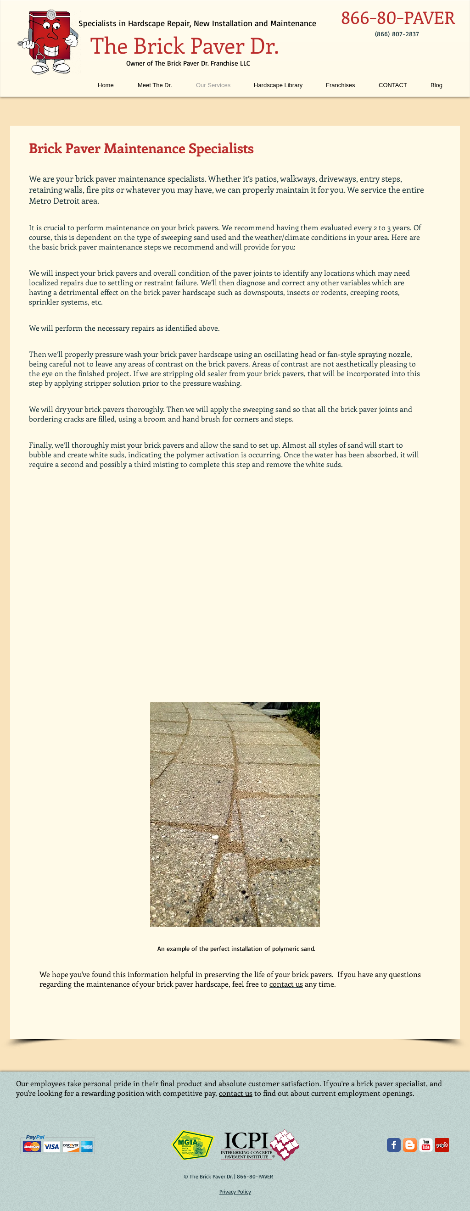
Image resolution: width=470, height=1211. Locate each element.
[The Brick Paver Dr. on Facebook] (394, 1145)
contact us (235, 1093)
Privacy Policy (235, 1191)
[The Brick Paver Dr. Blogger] (410, 1145)
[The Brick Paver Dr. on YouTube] (426, 1145)
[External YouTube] (235, 588)
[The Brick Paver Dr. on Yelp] (442, 1145)
